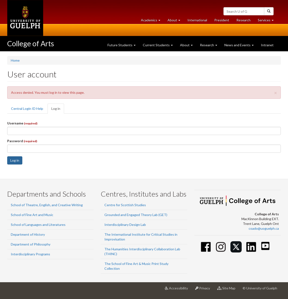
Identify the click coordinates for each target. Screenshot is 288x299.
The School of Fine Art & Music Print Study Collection (136, 266)
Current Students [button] (158, 45)
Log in (57, 110)
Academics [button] (152, 21)
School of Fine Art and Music (32, 215)
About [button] (176, 21)
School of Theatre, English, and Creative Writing (47, 205)
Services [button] (267, 21)
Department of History (28, 234)
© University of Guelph (260, 288)
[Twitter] (236, 246)
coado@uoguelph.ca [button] (264, 228)
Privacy (204, 290)
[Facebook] (205, 246)
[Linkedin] (251, 246)
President (221, 20)
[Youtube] (265, 246)
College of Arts (30, 43)
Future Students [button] (122, 45)
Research (245, 21)
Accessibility (178, 290)
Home (15, 60)
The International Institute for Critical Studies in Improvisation (140, 236)
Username (22, 123)
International (197, 20)
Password (22, 141)
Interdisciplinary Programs (30, 254)
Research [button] (208, 45)
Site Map (228, 290)
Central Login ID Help (27, 108)
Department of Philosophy (30, 244)
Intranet (267, 45)
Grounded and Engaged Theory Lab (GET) (135, 215)
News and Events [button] (239, 45)
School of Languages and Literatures (38, 225)
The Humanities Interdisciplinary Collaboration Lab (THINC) (142, 251)
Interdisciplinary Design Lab (125, 225)
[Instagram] (221, 246)
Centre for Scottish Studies (125, 205)
